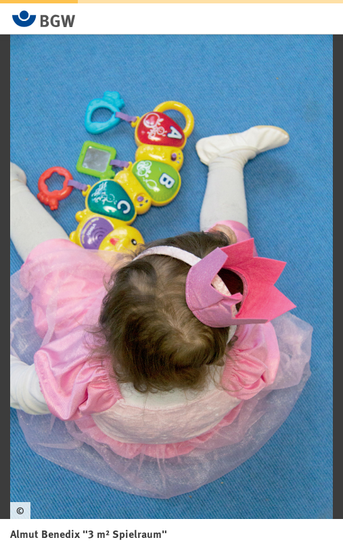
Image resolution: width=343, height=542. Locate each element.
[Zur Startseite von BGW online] (44, 18)
